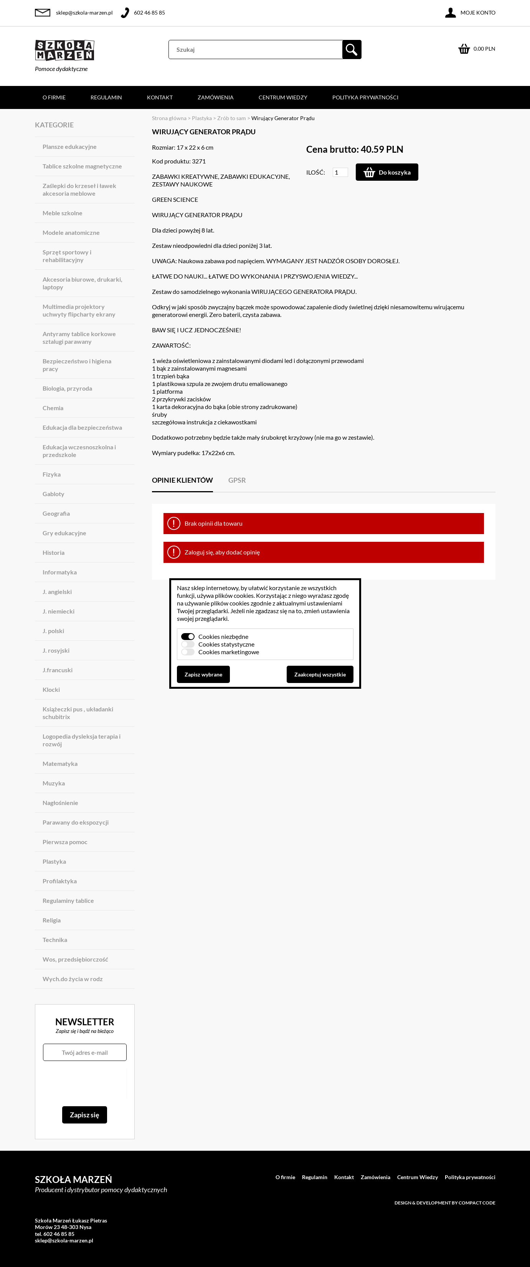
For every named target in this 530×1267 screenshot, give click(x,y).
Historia (53, 552)
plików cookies (234, 595)
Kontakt (160, 97)
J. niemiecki (58, 611)
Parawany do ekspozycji (76, 822)
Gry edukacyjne (64, 532)
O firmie (54, 97)
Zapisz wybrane (203, 674)
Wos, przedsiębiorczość (75, 959)
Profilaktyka (60, 880)
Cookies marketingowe (228, 651)
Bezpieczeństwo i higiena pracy (77, 364)
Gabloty (53, 493)
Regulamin (106, 97)
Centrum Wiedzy (283, 97)
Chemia (53, 407)
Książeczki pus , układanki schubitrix (78, 712)
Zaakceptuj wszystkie (320, 674)
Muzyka (54, 783)
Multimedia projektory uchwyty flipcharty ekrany (79, 310)
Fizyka (52, 474)
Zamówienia (216, 97)
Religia (52, 920)
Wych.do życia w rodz (73, 978)
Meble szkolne (63, 212)
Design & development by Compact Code (445, 1203)
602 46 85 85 (149, 12)
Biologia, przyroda (67, 388)
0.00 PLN (484, 48)
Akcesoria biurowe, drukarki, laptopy (82, 283)
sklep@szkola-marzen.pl (84, 12)
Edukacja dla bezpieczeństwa (82, 427)
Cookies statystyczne (226, 644)
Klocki (51, 689)
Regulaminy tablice (68, 900)
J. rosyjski (56, 650)
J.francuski (58, 669)
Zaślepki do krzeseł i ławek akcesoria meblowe (79, 189)
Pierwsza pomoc (65, 841)
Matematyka (60, 763)
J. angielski (57, 591)
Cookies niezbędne (223, 636)
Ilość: (315, 172)
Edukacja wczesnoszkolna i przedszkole (79, 450)
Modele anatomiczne (71, 232)
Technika (55, 939)
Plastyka (54, 861)
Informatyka (60, 572)
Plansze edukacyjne (70, 146)
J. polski (53, 630)
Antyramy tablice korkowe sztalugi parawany (79, 337)
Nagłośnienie (60, 802)
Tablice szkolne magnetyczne (82, 166)
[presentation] (84, 1084)
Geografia (56, 513)
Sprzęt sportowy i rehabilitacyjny (67, 255)
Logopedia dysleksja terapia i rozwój (82, 739)
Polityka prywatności (365, 97)
